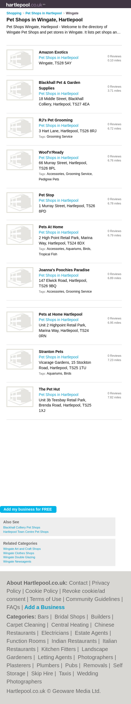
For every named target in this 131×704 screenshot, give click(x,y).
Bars (44, 617)
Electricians (55, 633)
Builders (101, 617)
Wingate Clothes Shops (18, 553)
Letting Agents (55, 657)
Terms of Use (45, 599)
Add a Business (44, 607)
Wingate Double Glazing (19, 557)
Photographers (96, 657)
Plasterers (19, 665)
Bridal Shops (71, 617)
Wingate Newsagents (17, 561)
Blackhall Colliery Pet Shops (21, 527)
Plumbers (49, 665)
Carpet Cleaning (26, 625)
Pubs (72, 665)
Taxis (66, 673)
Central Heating (70, 625)
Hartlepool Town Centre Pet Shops (26, 531)
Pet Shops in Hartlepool (58, 57)
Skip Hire (43, 673)
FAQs (13, 607)
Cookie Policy (41, 591)
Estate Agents (92, 633)
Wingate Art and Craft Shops (22, 548)
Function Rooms (26, 641)
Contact (78, 583)
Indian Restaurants (75, 641)
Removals (96, 665)
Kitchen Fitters (59, 649)
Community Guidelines (93, 599)
